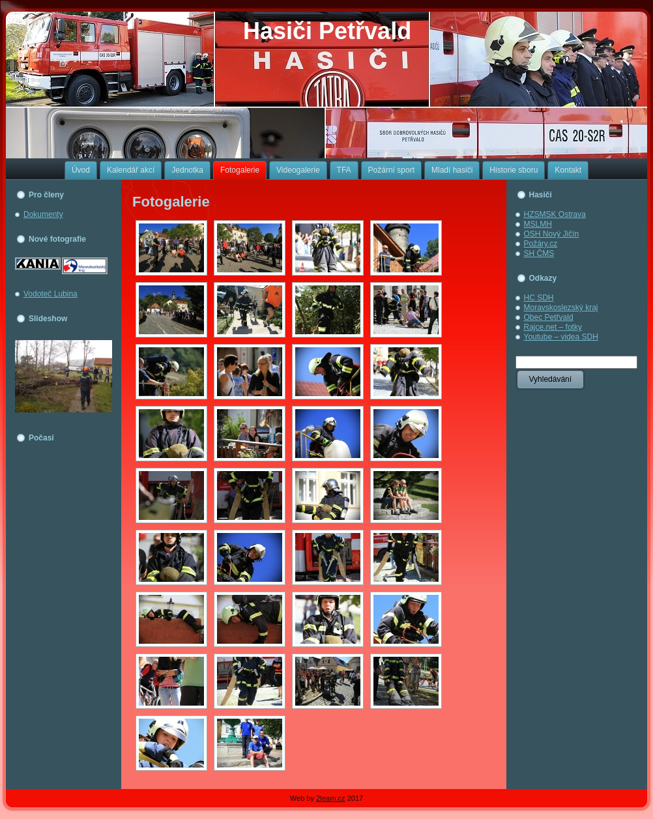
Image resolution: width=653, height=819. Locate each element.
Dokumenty (43, 214)
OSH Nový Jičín (551, 233)
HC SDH (539, 297)
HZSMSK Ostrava (555, 214)
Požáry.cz (541, 243)
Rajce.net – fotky (553, 327)
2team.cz (330, 798)
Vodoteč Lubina (50, 293)
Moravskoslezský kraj (561, 307)
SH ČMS (539, 253)
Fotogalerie (171, 202)
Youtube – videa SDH (561, 336)
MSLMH (538, 224)
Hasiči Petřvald (327, 31)
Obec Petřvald (548, 317)
